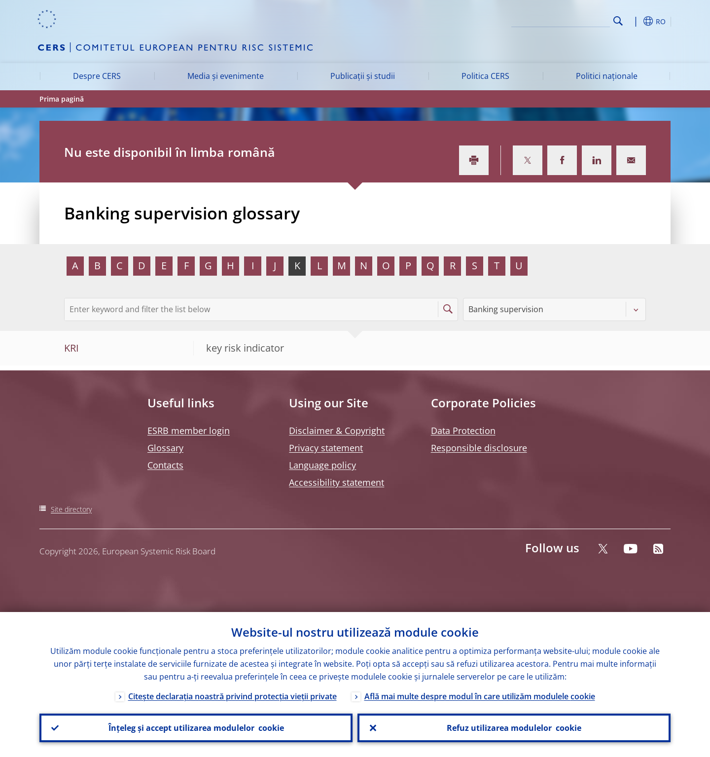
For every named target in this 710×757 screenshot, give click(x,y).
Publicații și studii (362, 76)
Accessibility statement (336, 482)
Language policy (322, 465)
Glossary (165, 448)
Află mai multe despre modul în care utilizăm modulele (479, 696)
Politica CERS (485, 76)
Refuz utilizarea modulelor (514, 727)
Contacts (165, 465)
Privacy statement (326, 448)
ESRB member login (188, 430)
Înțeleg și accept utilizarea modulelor (196, 727)
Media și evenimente (225, 76)
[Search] (560, 19)
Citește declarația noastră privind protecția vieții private (232, 696)
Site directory (71, 509)
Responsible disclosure (479, 448)
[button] (636, 21)
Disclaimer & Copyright (337, 430)
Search (618, 21)
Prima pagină (61, 99)
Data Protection (463, 430)
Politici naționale (607, 76)
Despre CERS (97, 76)
